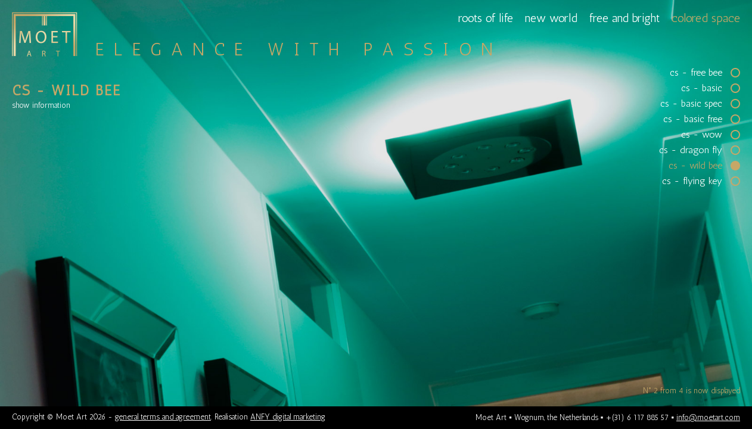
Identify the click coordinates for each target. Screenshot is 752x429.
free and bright (624, 18)
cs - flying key (692, 181)
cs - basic (701, 88)
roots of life (485, 18)
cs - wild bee (695, 165)
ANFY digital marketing (287, 416)
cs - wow (701, 134)
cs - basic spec (691, 103)
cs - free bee (696, 72)
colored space (706, 18)
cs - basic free (692, 119)
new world (551, 18)
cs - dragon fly (690, 150)
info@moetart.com (708, 417)
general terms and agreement (163, 416)
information (41, 105)
